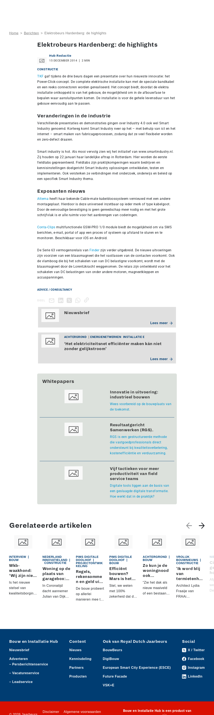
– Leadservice (21, 682)
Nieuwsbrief (19, 650)
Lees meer (161, 323)
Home (14, 33)
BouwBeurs (112, 650)
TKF (40, 76)
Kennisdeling (80, 659)
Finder (94, 250)
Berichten (31, 33)
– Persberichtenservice (28, 664)
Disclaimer (51, 712)
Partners (76, 667)
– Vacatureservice (24, 673)
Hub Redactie (60, 55)
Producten (78, 676)
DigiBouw (111, 659)
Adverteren (18, 659)
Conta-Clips (46, 227)
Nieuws (75, 650)
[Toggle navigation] (201, 7)
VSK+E (108, 685)
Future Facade (115, 676)
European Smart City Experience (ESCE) (137, 667)
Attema (42, 199)
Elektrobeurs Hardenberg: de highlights (75, 33)
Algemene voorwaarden (82, 712)
